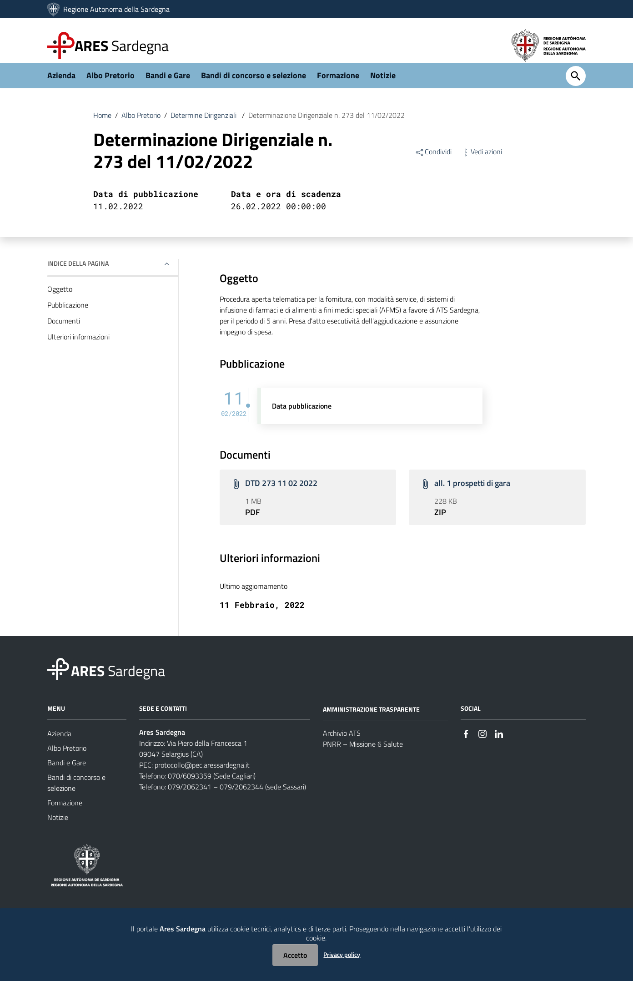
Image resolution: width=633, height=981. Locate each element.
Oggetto (59, 298)
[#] (466, 742)
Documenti (63, 330)
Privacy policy (341, 954)
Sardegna (122, 45)
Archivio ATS (342, 742)
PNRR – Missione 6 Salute (363, 753)
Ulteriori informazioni (78, 346)
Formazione (338, 85)
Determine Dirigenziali (204, 124)
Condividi (433, 161)
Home (102, 124)
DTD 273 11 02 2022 (281, 492)
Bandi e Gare (168, 85)
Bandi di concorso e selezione (253, 85)
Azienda (61, 85)
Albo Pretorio (110, 85)
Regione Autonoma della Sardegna (116, 9)
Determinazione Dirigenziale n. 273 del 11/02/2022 (326, 124)
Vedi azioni (481, 161)
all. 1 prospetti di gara (472, 492)
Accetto (295, 955)
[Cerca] (576, 86)
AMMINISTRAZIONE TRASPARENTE (371, 718)
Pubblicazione (67, 314)
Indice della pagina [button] (78, 273)
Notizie (383, 85)
